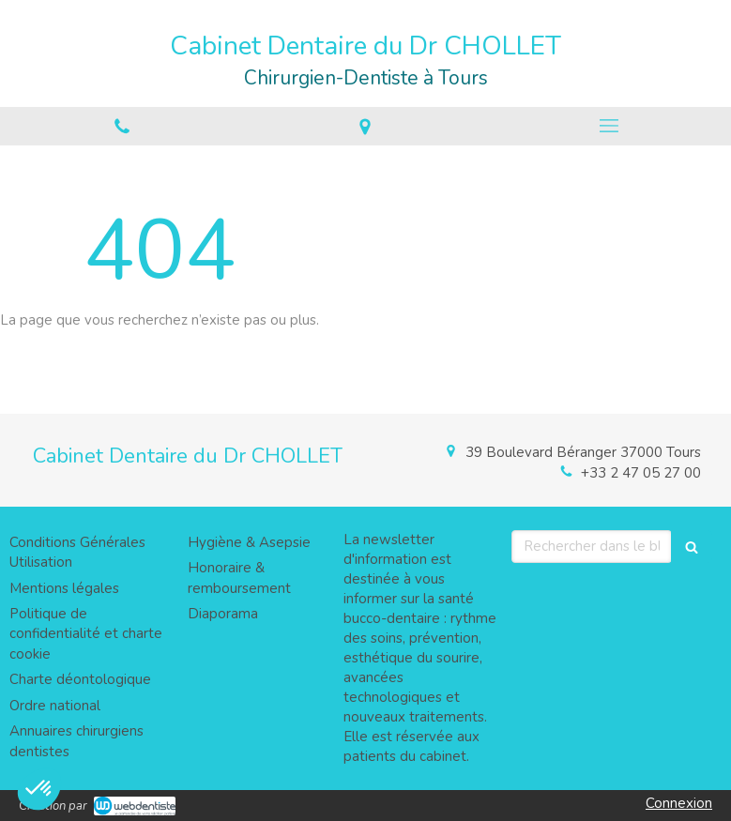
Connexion (679, 803)
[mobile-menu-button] (609, 125)
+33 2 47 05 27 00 (641, 473)
